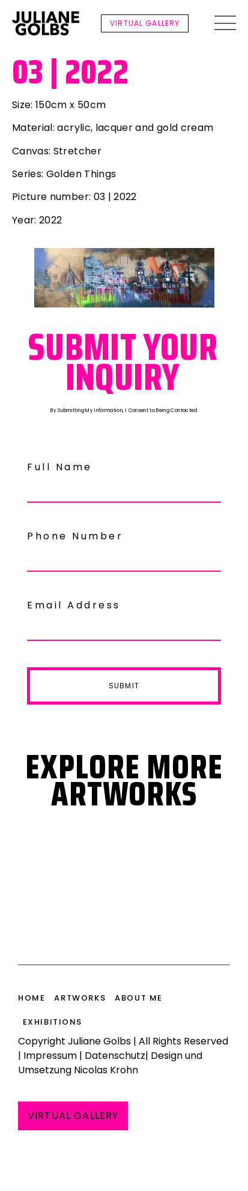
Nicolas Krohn (106, 1070)
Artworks (80, 998)
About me (139, 998)
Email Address (74, 605)
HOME (31, 998)
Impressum (50, 1055)
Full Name (59, 467)
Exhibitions (53, 1022)
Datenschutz (115, 1055)
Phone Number (75, 536)
